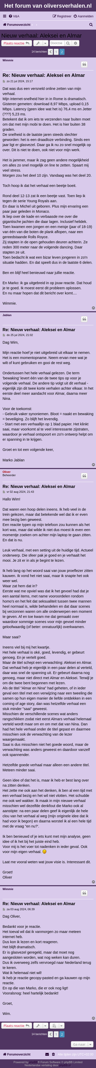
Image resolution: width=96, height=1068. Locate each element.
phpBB (33, 1062)
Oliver (6, 471)
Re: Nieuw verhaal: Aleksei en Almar (44, 75)
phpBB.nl (65, 1065)
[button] (50, 52)
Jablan (7, 315)
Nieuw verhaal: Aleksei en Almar (41, 35)
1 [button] (56, 52)
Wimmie (8, 60)
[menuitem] (13, 16)
